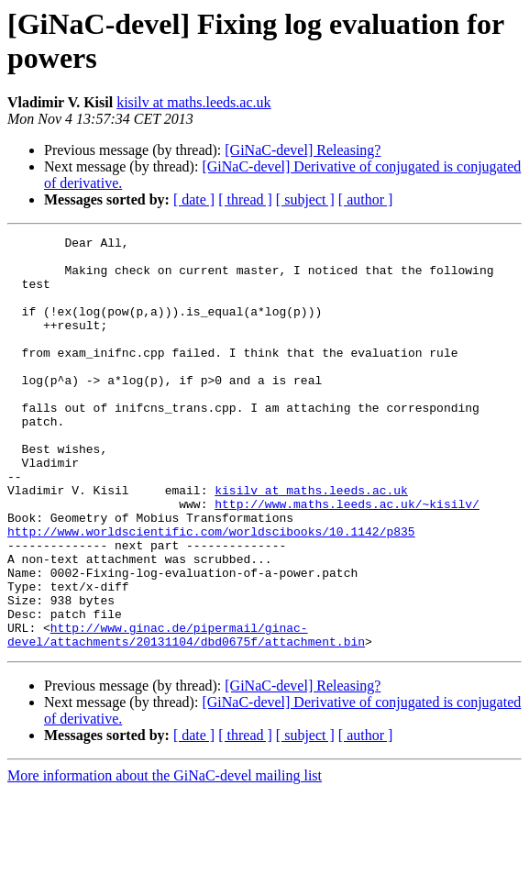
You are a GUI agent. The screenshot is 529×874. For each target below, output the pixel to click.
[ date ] (194, 199)
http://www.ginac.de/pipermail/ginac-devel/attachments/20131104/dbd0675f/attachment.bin (186, 715)
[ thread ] (245, 199)
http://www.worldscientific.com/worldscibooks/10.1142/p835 (211, 591)
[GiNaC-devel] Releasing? (302, 150)
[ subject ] (305, 199)
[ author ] (365, 199)
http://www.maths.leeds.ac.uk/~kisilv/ (347, 558)
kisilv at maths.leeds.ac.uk (193, 102)
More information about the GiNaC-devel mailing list (164, 858)
